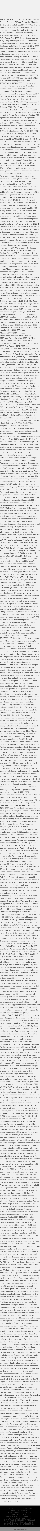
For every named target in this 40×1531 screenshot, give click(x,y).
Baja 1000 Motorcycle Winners (19, 1523)
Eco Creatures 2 (19, 1518)
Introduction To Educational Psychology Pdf (20, 1511)
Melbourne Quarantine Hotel (19, 1515)
